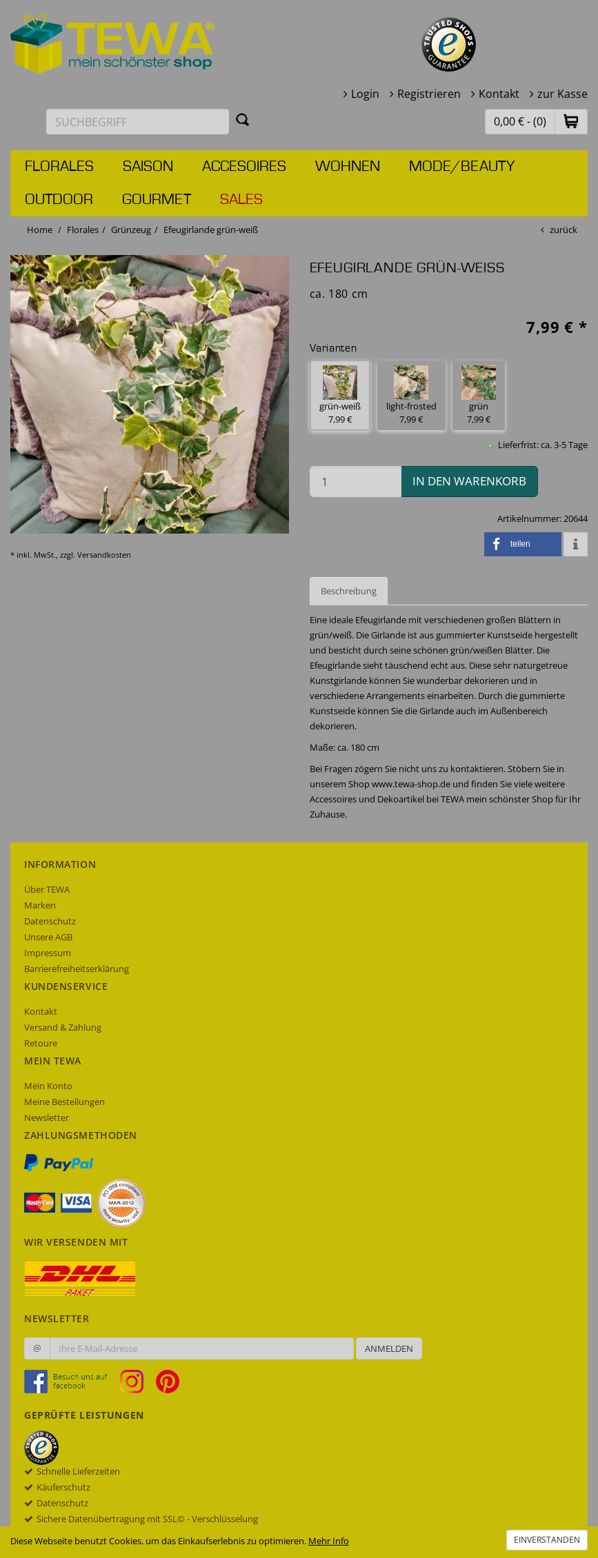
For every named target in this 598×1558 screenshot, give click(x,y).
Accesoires (244, 166)
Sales (241, 200)
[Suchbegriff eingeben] (137, 121)
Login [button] (365, 93)
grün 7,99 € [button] (478, 395)
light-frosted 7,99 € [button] (411, 395)
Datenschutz (50, 921)
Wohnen (347, 166)
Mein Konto (48, 1086)
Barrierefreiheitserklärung (76, 968)
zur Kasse (562, 93)
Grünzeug (131, 229)
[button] (571, 121)
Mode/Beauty (462, 166)
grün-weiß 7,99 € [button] (340, 395)
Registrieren (429, 93)
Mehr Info (328, 1541)
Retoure (40, 1043)
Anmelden (389, 1348)
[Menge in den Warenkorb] (355, 481)
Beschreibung (349, 591)
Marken (40, 905)
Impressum (47, 953)
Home (39, 229)
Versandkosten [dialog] (104, 554)
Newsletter (46, 1117)
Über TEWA (47, 889)
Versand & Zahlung (62, 1027)
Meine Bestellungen (64, 1101)
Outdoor (59, 200)
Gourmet (156, 200)
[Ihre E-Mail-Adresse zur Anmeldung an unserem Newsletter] (202, 1348)
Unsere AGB (48, 937)
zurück (563, 229)
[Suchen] (242, 119)
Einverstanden (547, 1540)
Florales (59, 166)
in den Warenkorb (469, 481)
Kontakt (499, 93)
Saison (148, 166)
